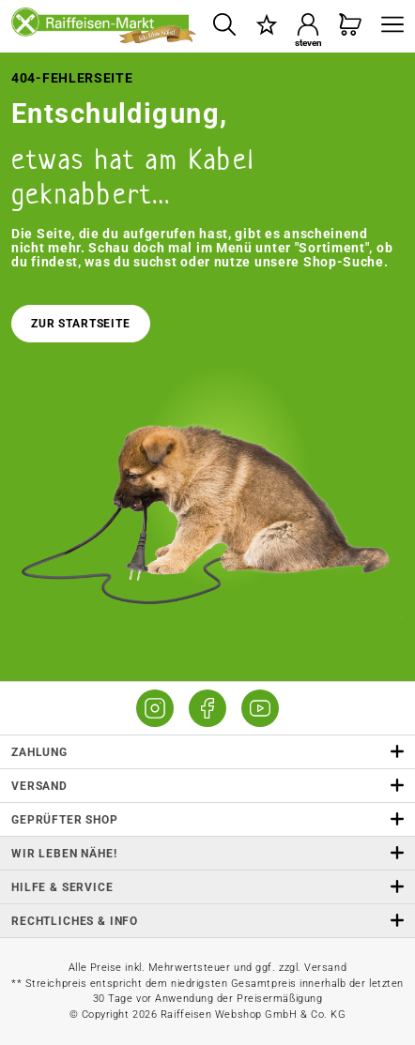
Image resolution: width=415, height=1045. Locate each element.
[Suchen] (224, 25)
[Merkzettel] (266, 25)
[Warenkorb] (351, 25)
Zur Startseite (81, 323)
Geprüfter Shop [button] (207, 819)
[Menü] (388, 25)
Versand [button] (207, 786)
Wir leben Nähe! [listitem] (207, 853)
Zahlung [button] (207, 752)
